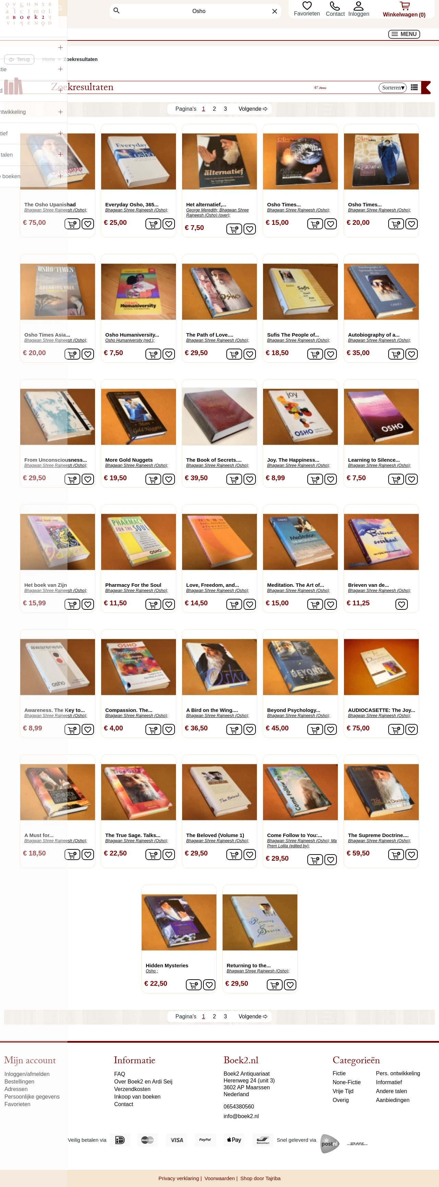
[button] (358, 6)
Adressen (16, 1089)
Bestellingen (19, 1082)
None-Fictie (347, 1082)
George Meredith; (202, 210)
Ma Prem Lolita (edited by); (302, 843)
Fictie (339, 1073)
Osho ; (152, 971)
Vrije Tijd (343, 1091)
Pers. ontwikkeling (398, 1073)
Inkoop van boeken (137, 1097)
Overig (341, 1100)
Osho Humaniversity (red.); (129, 340)
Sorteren (393, 87)
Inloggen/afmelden (27, 1074)
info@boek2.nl (241, 1116)
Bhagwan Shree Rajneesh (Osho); (55, 210)
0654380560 (239, 1107)
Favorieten (307, 13)
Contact (335, 14)
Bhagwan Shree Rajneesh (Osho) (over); (217, 213)
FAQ (119, 1074)
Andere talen (391, 1091)
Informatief (389, 1082)
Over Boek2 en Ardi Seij (143, 1082)
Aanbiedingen (393, 1100)
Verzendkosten (132, 1089)
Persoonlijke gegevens (32, 1097)
